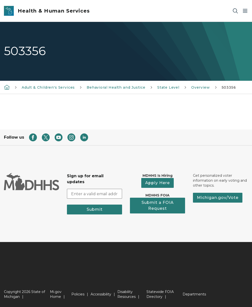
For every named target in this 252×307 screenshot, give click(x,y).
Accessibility (101, 294)
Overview (200, 87)
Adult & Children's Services (48, 87)
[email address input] (94, 194)
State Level (168, 87)
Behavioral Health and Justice (116, 87)
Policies (77, 294)
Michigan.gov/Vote (217, 197)
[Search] (235, 11)
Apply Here (157, 182)
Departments (194, 294)
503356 (229, 87)
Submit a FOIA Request (158, 205)
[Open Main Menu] (245, 11)
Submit (95, 209)
